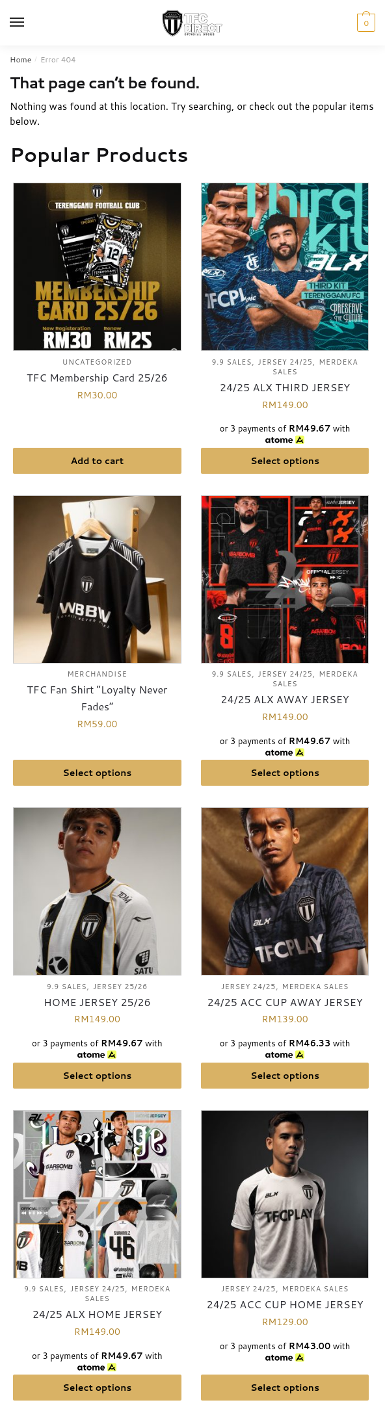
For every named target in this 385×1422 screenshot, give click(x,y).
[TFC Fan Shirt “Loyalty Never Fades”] (97, 579)
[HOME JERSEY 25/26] (97, 891)
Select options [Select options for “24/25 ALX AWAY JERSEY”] (284, 772)
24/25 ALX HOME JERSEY (97, 1313)
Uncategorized (97, 362)
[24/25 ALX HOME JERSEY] (97, 1194)
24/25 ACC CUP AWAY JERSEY (284, 1001)
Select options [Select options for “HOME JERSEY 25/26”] (96, 1075)
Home (20, 59)
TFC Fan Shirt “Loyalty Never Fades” (97, 698)
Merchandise (97, 674)
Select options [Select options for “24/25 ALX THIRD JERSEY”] (284, 460)
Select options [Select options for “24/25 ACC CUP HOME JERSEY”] (284, 1387)
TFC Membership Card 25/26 (97, 377)
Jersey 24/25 (285, 362)
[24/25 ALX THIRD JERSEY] (285, 267)
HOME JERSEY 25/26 (97, 1001)
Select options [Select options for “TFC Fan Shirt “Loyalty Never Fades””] (96, 772)
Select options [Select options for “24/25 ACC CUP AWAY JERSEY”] (284, 1075)
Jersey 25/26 (120, 986)
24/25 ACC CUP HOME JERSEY (284, 1304)
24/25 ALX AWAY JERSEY (284, 699)
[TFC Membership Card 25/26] (97, 267)
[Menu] (29, 22)
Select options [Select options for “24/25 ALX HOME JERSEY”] (96, 1387)
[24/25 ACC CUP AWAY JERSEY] (285, 891)
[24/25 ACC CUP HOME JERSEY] (285, 1194)
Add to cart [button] (97, 460)
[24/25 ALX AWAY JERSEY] (285, 579)
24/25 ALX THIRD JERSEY (285, 387)
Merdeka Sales (315, 986)
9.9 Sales (232, 362)
